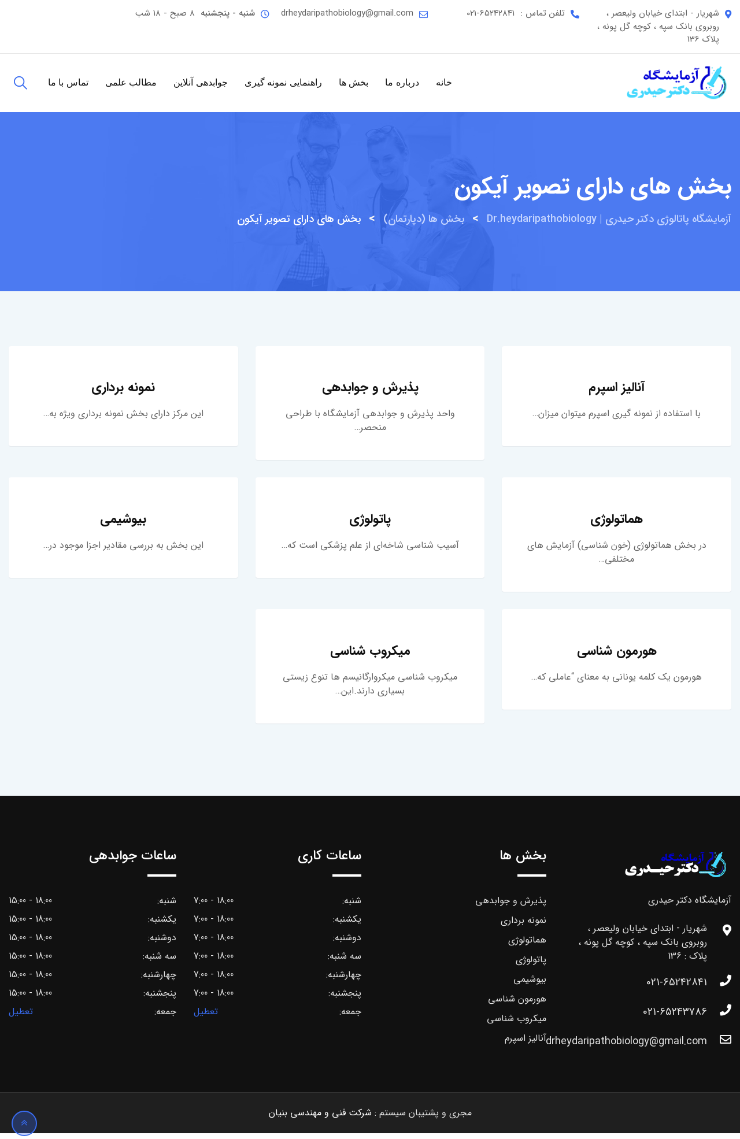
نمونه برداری (123, 389)
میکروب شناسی (370, 656)
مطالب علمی (131, 82)
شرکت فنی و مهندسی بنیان (320, 1118)
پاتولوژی (370, 522)
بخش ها (353, 82)
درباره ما (402, 82)
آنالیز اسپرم (617, 389)
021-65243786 (675, 1018)
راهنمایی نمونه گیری (283, 82)
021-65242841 (491, 13)
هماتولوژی (616, 522)
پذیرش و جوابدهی (370, 389)
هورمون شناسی (617, 656)
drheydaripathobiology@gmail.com (347, 13)
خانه (444, 82)
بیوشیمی (123, 522)
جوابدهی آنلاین (200, 82)
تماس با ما (68, 82)
